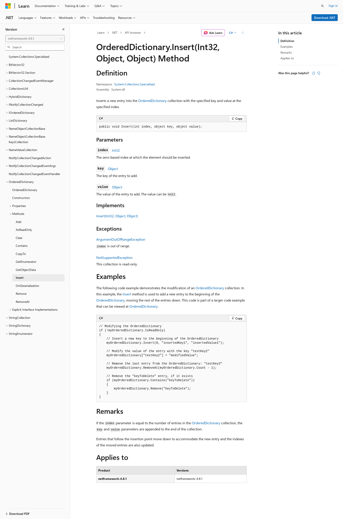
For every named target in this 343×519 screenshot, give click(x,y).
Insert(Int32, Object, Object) (117, 216)
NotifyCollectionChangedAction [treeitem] (30, 158)
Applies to (287, 58)
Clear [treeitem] (19, 238)
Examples (286, 46)
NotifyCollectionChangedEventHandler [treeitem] (34, 174)
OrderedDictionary (152, 100)
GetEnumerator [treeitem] (26, 262)
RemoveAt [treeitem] (23, 302)
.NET (114, 32)
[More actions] (243, 32)
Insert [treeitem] (19, 277)
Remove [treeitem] (21, 293)
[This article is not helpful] (318, 73)
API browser (133, 32)
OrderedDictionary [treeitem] (24, 190)
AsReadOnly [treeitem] (24, 230)
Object (113, 168)
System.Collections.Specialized (134, 84)
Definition (287, 41)
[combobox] (35, 38)
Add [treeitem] (18, 222)
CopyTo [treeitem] (21, 254)
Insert (126, 294)
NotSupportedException (114, 257)
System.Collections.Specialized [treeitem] (29, 56)
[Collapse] (63, 29)
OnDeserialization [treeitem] (27, 286)
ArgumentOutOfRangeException (120, 239)
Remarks (286, 52)
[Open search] (322, 6)
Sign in (333, 6)
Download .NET (324, 18)
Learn (101, 32)
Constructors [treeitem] (21, 198)
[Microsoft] (8, 6)
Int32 (116, 150)
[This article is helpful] (313, 73)
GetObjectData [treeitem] (26, 270)
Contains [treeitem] (22, 246)
